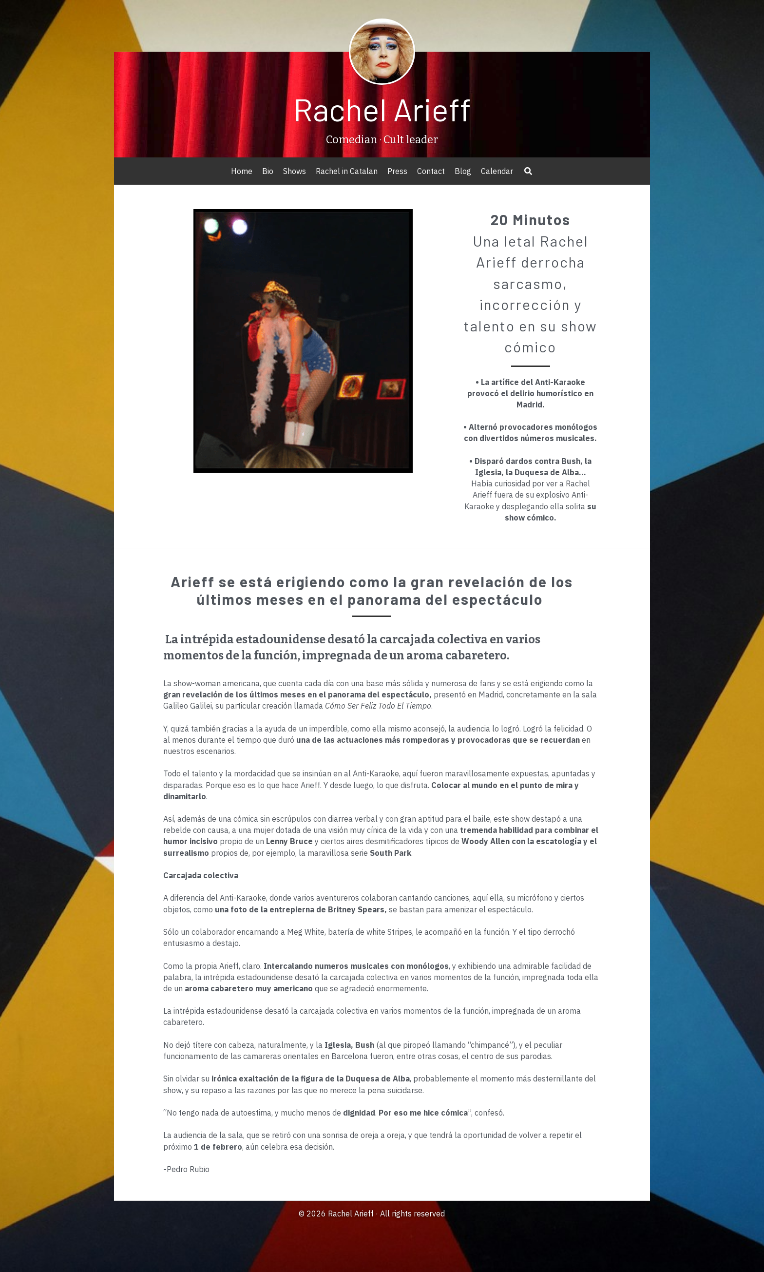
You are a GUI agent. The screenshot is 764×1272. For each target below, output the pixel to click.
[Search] (528, 171)
